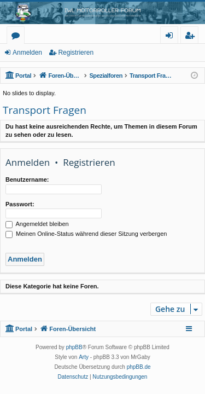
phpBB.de (139, 367)
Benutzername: (27, 179)
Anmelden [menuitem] (172, 37)
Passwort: (19, 204)
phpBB (74, 347)
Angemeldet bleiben (37, 224)
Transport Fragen (44, 110)
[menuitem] (73, 377)
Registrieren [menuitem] (192, 37)
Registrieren (75, 52)
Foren (17, 37)
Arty (84, 357)
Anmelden (27, 52)
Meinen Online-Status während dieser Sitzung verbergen (86, 233)
